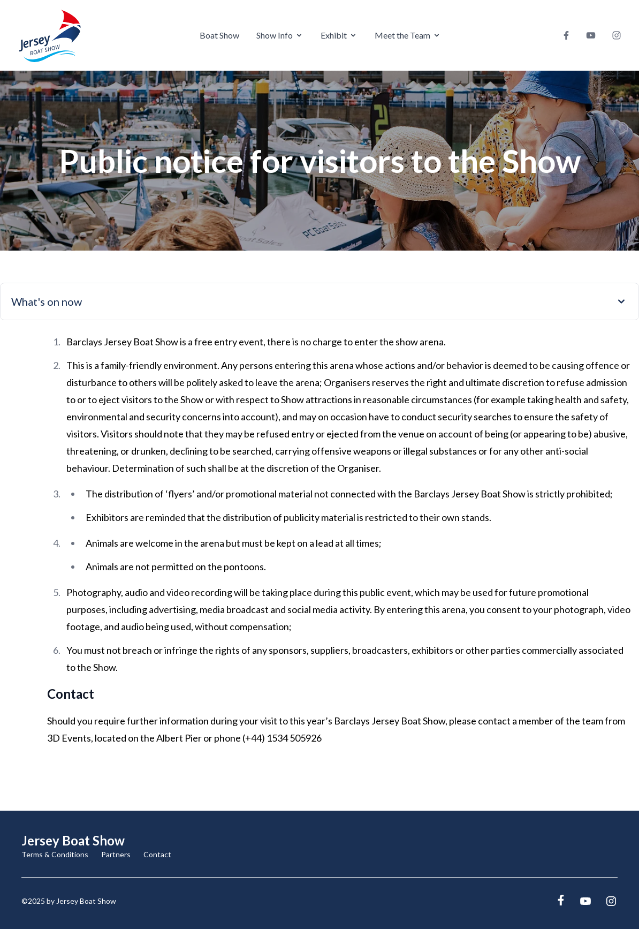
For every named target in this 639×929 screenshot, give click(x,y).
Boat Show (219, 35)
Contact (157, 854)
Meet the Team (408, 35)
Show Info (279, 35)
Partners (116, 854)
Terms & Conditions (54, 854)
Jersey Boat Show (73, 840)
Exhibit (339, 35)
